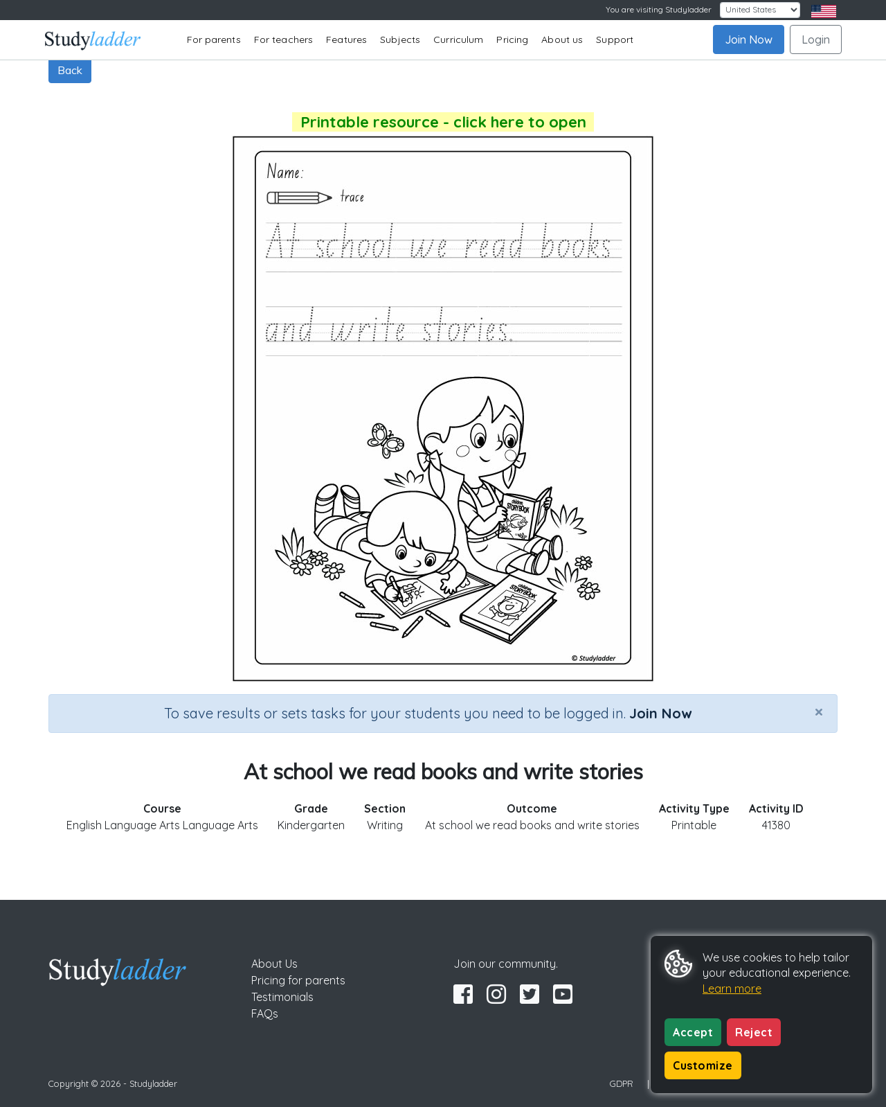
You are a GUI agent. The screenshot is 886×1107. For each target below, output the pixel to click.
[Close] (819, 711)
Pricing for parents (298, 980)
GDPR (621, 1083)
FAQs (264, 1013)
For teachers (283, 39)
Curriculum (458, 39)
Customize (703, 1065)
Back (69, 70)
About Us (274, 964)
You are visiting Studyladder (659, 9)
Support (614, 39)
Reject (753, 1032)
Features (346, 39)
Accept (693, 1032)
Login (816, 39)
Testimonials (282, 997)
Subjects (400, 39)
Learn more (732, 988)
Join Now (748, 39)
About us (562, 39)
